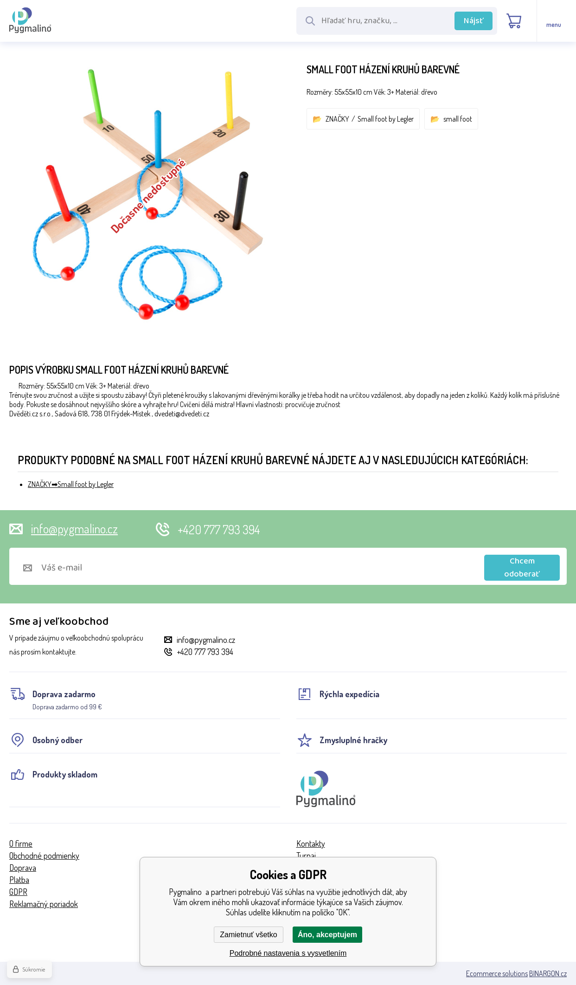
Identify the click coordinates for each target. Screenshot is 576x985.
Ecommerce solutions (497, 973)
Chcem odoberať (522, 568)
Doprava (22, 867)
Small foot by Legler (386, 118)
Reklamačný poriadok (43, 904)
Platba (19, 880)
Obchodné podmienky (44, 855)
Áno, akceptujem (327, 935)
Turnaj (306, 855)
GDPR (18, 892)
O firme (20, 843)
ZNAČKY (337, 118)
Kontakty (310, 843)
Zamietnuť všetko (248, 935)
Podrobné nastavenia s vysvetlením (288, 953)
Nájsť (474, 20)
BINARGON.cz (548, 973)
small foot (457, 118)
